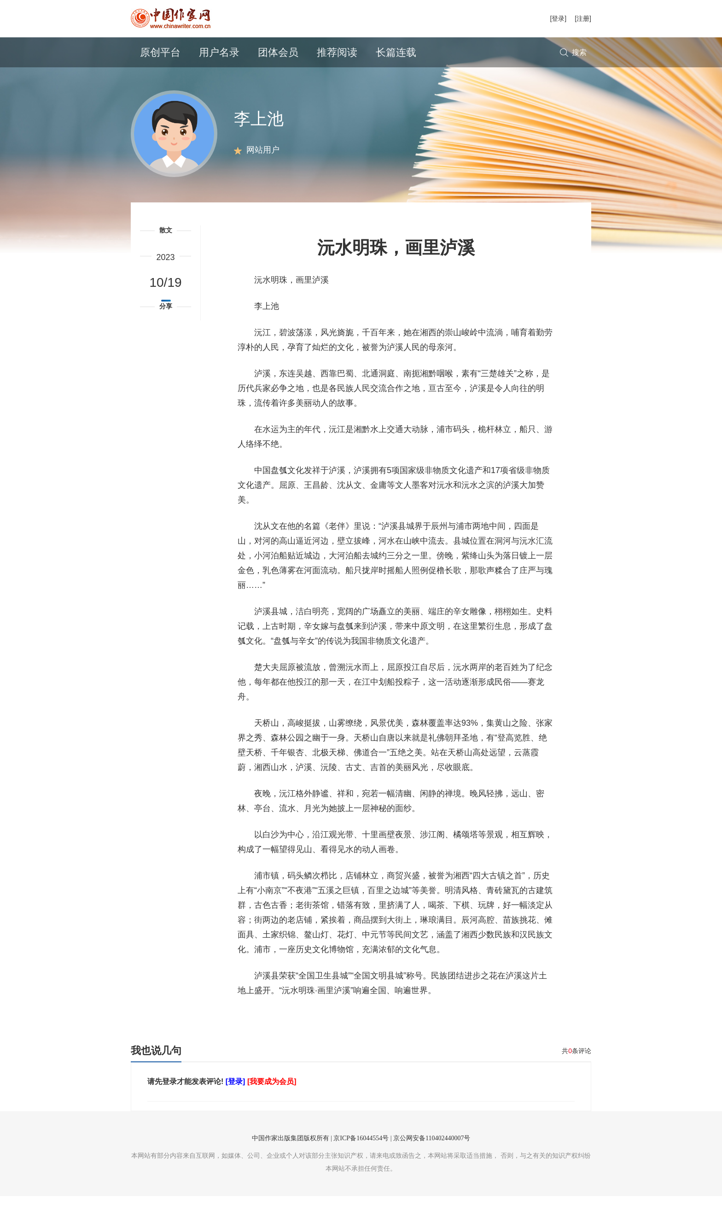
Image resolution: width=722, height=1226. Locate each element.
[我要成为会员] (272, 1111)
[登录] (558, 18)
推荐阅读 (337, 52)
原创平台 (160, 52)
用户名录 (219, 52)
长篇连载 (396, 52)
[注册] (583, 18)
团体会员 (278, 52)
